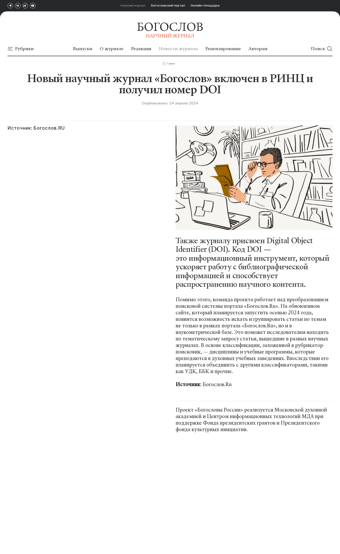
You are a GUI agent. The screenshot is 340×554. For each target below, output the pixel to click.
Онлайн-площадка (205, 5)
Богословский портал (168, 5)
